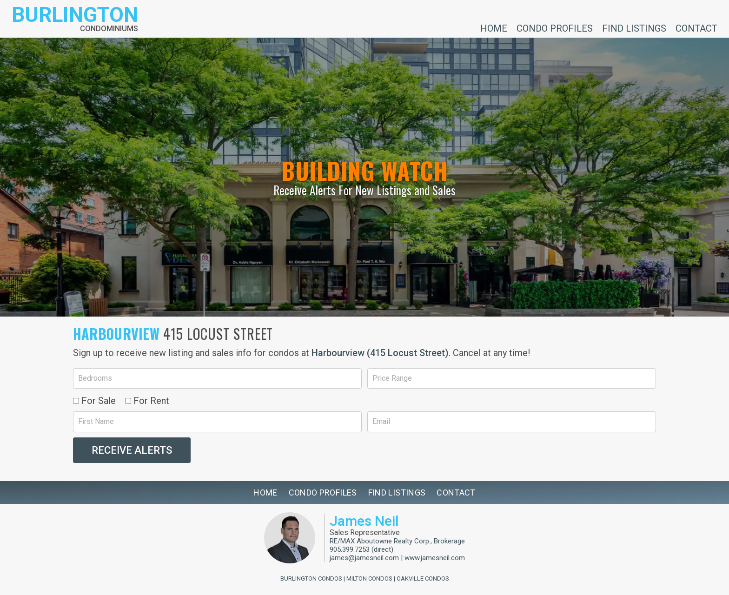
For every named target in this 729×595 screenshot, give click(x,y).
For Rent (147, 400)
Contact (696, 28)
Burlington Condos (311, 578)
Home (493, 28)
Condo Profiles (555, 28)
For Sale (94, 400)
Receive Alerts (132, 450)
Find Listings (634, 28)
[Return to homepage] (75, 19)
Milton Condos (369, 578)
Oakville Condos (423, 578)
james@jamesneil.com (364, 558)
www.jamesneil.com (434, 558)
